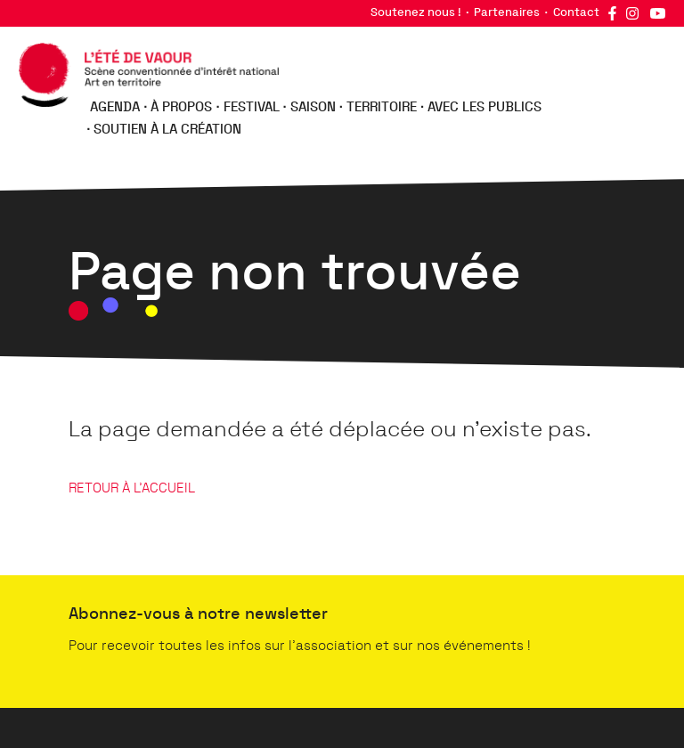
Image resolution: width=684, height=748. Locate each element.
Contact (576, 13)
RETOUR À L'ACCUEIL (132, 488)
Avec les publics (485, 107)
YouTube (657, 13)
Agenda (115, 107)
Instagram (632, 13)
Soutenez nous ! (415, 13)
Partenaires (507, 13)
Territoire (381, 107)
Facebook (612, 13)
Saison (313, 107)
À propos (181, 107)
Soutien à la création (167, 129)
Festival (252, 107)
